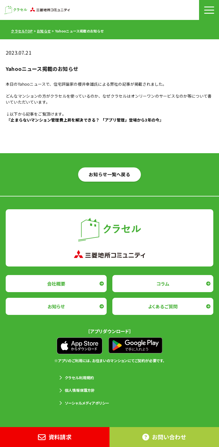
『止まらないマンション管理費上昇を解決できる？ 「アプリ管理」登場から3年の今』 (85, 120)
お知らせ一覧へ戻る (109, 174)
